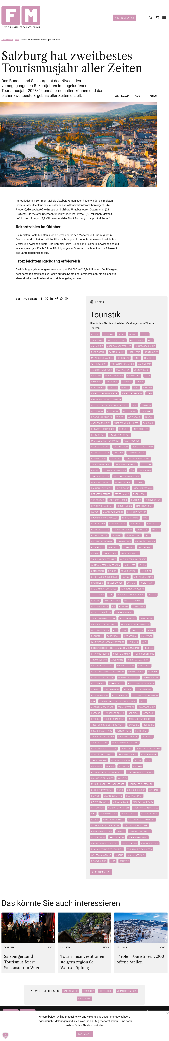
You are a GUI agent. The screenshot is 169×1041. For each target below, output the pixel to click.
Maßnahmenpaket (113, 819)
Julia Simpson (143, 689)
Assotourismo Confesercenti (107, 725)
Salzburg (108, 334)
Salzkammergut (100, 453)
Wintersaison (98, 364)
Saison (95, 512)
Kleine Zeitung (149, 814)
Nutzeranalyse (99, 606)
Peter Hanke (122, 494)
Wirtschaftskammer (122, 364)
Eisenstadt (153, 524)
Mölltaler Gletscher (141, 784)
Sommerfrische (136, 453)
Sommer (131, 583)
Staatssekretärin (113, 512)
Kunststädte (124, 731)
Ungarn (137, 766)
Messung (153, 671)
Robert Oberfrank (143, 447)
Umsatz (121, 831)
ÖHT (144, 642)
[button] (5, 1035)
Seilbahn (154, 790)
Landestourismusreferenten (107, 671)
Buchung (136, 500)
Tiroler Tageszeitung (136, 825)
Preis (120, 790)
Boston (95, 600)
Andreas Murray (100, 423)
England (96, 376)
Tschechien (97, 595)
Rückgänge (97, 547)
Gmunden (124, 429)
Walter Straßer (133, 600)
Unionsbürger (151, 677)
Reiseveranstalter (101, 417)
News (17, 40)
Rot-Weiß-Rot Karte (102, 677)
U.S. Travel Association (145, 695)
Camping (116, 535)
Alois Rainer (136, 340)
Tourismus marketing (138, 458)
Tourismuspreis (130, 553)
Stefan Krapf (98, 458)
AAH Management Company (106, 399)
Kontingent (151, 352)
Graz (147, 376)
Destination (123, 370)
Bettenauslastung (101, 831)
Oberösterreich (100, 447)
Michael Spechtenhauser (105, 441)
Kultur (95, 334)
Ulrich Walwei (149, 754)
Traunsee (146, 464)
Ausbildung (84, 998)
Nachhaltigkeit (124, 612)
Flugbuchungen (114, 376)
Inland (125, 577)
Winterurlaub (123, 482)
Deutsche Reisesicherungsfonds (109, 405)
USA (93, 701)
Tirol (137, 358)
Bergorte (149, 725)
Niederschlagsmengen (103, 624)
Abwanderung (99, 660)
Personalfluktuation (148, 748)
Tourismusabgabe (114, 719)
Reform (95, 719)
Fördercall (113, 636)
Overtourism (121, 447)
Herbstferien (124, 506)
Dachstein (137, 630)
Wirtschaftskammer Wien (105, 565)
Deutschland (141, 370)
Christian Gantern (137, 660)
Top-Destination (100, 476)
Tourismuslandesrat (132, 589)
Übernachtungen (127, 737)
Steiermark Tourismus (103, 589)
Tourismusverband (125, 464)
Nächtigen (97, 583)
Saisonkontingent (128, 677)
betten (152, 595)
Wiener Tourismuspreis (133, 559)
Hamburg (96, 381)
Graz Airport (116, 837)
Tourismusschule (101, 464)
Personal (126, 748)
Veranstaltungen (127, 991)
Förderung (130, 636)
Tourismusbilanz (122, 529)
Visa (113, 861)
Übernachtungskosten (141, 719)
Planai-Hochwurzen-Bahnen (106, 849)
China (143, 565)
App (115, 630)
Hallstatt (146, 636)
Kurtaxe (95, 713)
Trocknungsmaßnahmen (135, 624)
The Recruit (97, 500)
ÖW (132, 470)
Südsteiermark (121, 654)
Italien (139, 381)
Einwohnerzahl (100, 802)
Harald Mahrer (108, 814)
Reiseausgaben (99, 695)
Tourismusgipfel (127, 754)
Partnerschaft (149, 843)
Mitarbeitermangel (102, 358)
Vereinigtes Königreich (104, 393)
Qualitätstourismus (102, 754)
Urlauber (147, 737)
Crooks (139, 482)
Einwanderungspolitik (103, 748)
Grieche (123, 606)
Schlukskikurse (136, 790)
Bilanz (94, 470)
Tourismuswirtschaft (103, 559)
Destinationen (134, 796)
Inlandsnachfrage (101, 731)
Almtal (149, 417)
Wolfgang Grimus (101, 855)
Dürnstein (97, 636)
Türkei (120, 417)
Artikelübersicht (7, 40)
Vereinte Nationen (118, 808)
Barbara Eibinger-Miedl (104, 577)
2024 (148, 760)
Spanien (147, 387)
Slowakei (124, 766)
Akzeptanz (117, 660)
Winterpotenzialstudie (126, 476)
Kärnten (122, 778)
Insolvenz (112, 411)
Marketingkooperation (104, 843)
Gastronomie (116, 352)
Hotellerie (134, 352)
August (156, 529)
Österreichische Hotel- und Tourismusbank (115, 648)
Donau (150, 630)
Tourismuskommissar (103, 618)
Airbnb (119, 855)
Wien (149, 393)
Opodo (125, 387)
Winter (133, 334)
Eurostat (113, 547)
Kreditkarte (129, 411)
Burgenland (98, 524)
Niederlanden (115, 583)
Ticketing (116, 458)
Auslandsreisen (136, 855)
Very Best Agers (118, 500)
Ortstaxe (148, 713)
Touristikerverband (102, 737)
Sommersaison (129, 571)
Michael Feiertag (143, 577)
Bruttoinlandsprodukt (141, 683)
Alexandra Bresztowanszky (107, 772)
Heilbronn (97, 411)
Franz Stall (97, 352)
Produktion (139, 494)
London (113, 387)
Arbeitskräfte (99, 743)
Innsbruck (111, 381)
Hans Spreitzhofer (101, 506)
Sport (121, 334)
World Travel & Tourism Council (118, 701)
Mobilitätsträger (101, 612)
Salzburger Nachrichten (105, 825)
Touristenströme (144, 654)
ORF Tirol (133, 713)
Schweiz (124, 861)
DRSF (134, 405)
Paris (136, 387)
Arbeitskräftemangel (145, 808)
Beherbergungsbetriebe (130, 595)
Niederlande (124, 541)
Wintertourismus (101, 482)
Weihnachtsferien (132, 393)
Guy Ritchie (122, 488)
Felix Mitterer (126, 707)
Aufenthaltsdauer (101, 370)
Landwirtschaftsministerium (107, 642)
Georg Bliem (98, 837)
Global (127, 689)
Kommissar (139, 606)
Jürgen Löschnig (138, 837)
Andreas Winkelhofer (126, 423)
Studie (144, 334)
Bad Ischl (148, 423)
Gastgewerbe (111, 689)
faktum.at (84, 1033)
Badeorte (134, 725)
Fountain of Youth (101, 488)
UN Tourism (97, 808)
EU (113, 606)
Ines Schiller (141, 429)
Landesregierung (114, 713)
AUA (110, 595)
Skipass (95, 796)
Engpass (146, 405)
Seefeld (149, 648)
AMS (150, 340)
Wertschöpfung (116, 340)
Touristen (128, 547)
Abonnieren (122, 17)
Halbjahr (96, 766)
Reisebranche (119, 695)
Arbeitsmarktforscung (125, 743)
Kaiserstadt (98, 435)
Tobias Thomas (130, 518)
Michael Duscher (120, 760)
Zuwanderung (99, 760)
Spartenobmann (113, 796)
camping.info (133, 535)
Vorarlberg (98, 683)
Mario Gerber (135, 671)
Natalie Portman (142, 488)
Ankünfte (130, 565)
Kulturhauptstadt (119, 435)
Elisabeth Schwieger (103, 429)
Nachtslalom (129, 843)
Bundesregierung (145, 346)
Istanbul (127, 381)
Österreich (97, 571)
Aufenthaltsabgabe (102, 707)
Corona (95, 689)
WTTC (143, 701)
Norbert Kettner (100, 494)
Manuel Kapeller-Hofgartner (108, 784)
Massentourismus (143, 802)
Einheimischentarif (102, 666)
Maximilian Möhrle (102, 541)
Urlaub (95, 553)
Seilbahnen (144, 470)
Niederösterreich (145, 541)
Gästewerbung (147, 707)
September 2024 (100, 529)
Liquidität (146, 411)
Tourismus (97, 340)
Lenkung (133, 642)
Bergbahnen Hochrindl (140, 772)
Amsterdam (144, 364)
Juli (147, 535)
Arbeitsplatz (116, 683)
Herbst (110, 766)
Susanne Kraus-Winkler (104, 518)
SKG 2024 (118, 453)
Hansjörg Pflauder (102, 778)
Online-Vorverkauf (102, 790)
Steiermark (147, 583)
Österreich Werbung (114, 470)
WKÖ (145, 518)
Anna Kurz (97, 346)
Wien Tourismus (100, 630)
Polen (138, 760)
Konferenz (144, 666)
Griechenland (121, 802)
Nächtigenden (132, 441)
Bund (124, 630)
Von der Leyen (127, 618)
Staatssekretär (100, 654)
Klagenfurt (97, 387)
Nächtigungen (144, 506)
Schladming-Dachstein (139, 849)
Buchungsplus (99, 535)
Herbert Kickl (129, 814)
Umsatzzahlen (112, 600)
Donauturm (146, 618)
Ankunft (146, 571)
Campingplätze (117, 524)
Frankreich (133, 376)
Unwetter (142, 529)
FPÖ (93, 814)
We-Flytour (134, 417)
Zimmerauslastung (140, 831)
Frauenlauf (110, 553)
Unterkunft (145, 547)
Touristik (149, 358)
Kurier (94, 819)
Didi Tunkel (137, 524)
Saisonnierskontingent (141, 819)
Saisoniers (123, 358)
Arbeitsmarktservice (119, 346)
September (141, 731)
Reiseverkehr (98, 861)
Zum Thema (99, 872)
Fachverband (153, 500)
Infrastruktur (125, 666)
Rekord (112, 571)
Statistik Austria (136, 512)
